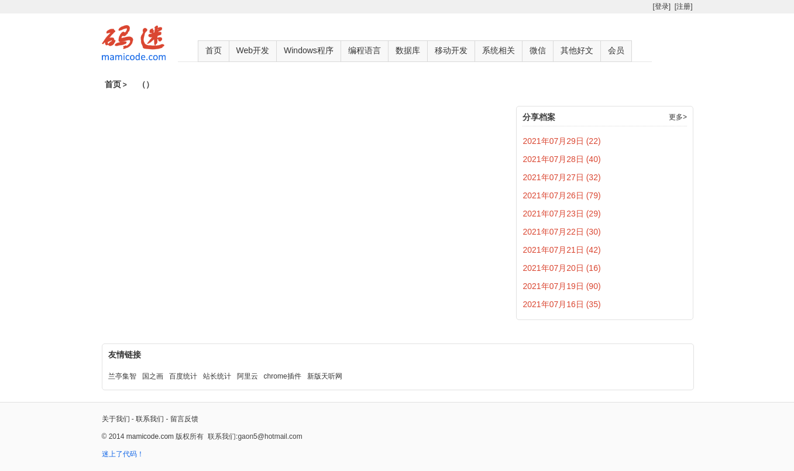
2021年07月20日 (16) (562, 268)
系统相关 (498, 50)
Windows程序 (309, 50)
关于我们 (116, 419)
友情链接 (124, 354)
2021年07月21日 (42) (562, 250)
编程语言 (364, 50)
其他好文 (577, 50)
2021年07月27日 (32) (562, 177)
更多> (678, 117)
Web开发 (253, 50)
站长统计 (217, 376)
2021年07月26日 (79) (562, 195)
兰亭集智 (122, 376)
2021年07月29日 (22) (562, 141)
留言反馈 (184, 419)
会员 (616, 50)
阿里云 (247, 376)
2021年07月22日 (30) (562, 231)
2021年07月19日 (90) (562, 286)
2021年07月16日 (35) (562, 304)
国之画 (152, 376)
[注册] (684, 6)
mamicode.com (150, 436)
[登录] (661, 6)
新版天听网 (324, 376)
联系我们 (150, 419)
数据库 (408, 50)
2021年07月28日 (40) (562, 159)
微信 (538, 50)
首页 (213, 50)
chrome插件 (282, 376)
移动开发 (451, 50)
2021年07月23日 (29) (562, 213)
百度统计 (183, 376)
